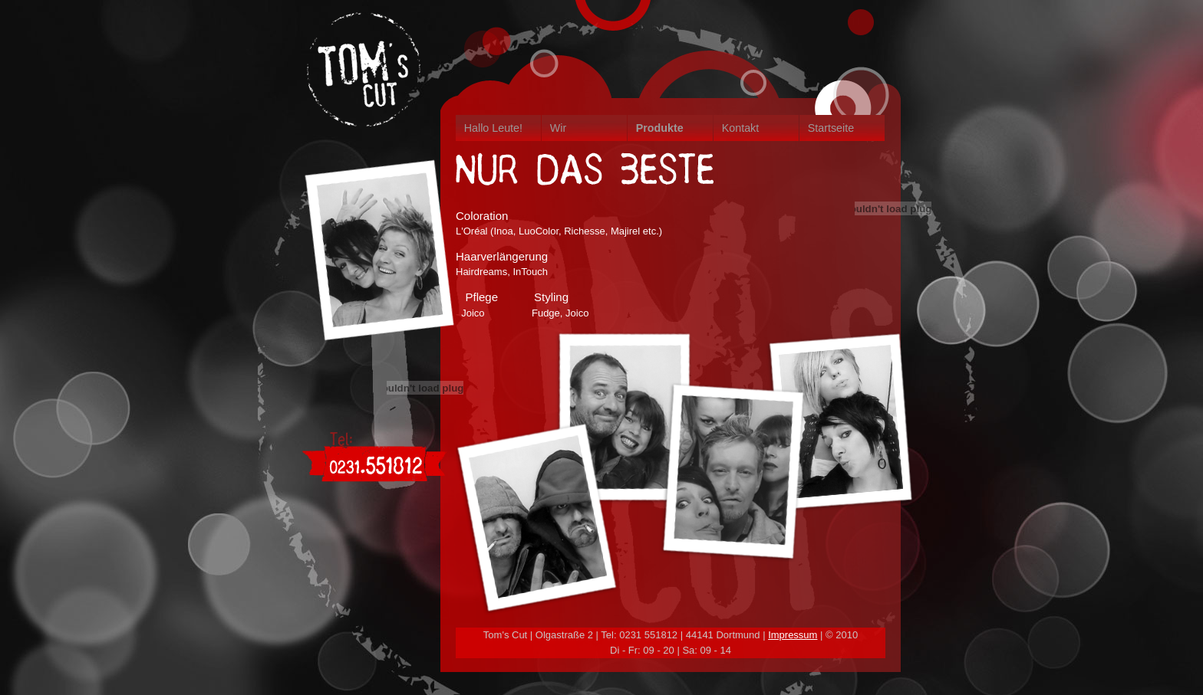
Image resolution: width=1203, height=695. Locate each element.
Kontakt (740, 128)
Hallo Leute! (493, 128)
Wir (558, 128)
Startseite (831, 128)
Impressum (792, 635)
